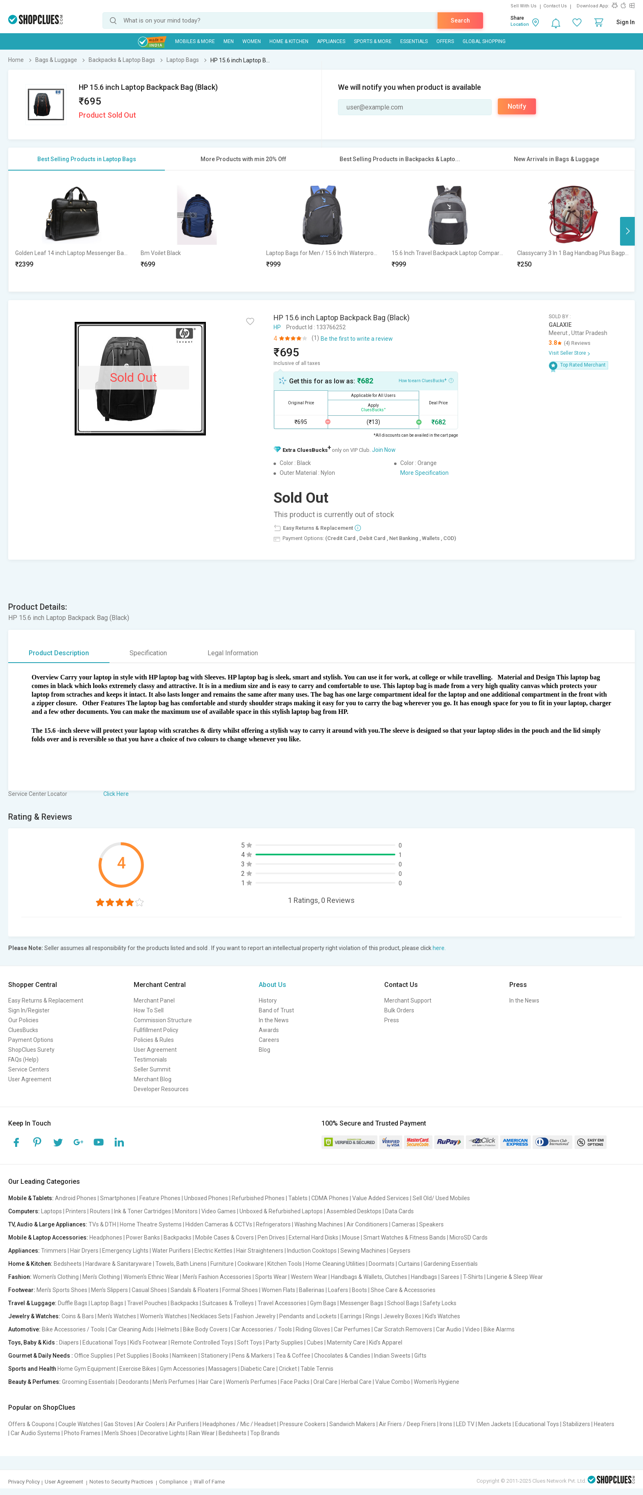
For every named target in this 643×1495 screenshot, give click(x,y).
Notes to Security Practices (121, 1482)
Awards (269, 1030)
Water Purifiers (171, 1250)
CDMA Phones (330, 1198)
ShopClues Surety (31, 1049)
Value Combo (392, 1382)
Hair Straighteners (259, 1250)
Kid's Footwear (148, 1342)
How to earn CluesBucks (426, 380)
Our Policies (23, 1020)
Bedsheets (68, 1263)
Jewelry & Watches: (34, 1316)
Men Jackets (494, 1424)
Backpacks (178, 1237)
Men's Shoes (120, 1433)
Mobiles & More (195, 41)
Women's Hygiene (436, 1382)
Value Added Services (380, 1198)
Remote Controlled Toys (202, 1342)
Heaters (604, 1424)
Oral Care (325, 1382)
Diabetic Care (258, 1368)
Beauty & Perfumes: (34, 1382)
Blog (264, 1049)
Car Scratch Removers (403, 1329)
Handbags (424, 1277)
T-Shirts (473, 1277)
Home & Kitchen (288, 41)
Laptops (51, 1211)
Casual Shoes (149, 1290)
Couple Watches (79, 1424)
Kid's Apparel (385, 1342)
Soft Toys (249, 1342)
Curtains (409, 1263)
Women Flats (278, 1290)
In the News (274, 1020)
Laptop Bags (107, 1303)
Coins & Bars (78, 1316)
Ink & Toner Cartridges (142, 1211)
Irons (446, 1424)
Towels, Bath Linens (181, 1263)
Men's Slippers (109, 1290)
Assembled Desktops (353, 1211)
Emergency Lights (125, 1250)
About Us (272, 985)
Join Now (384, 450)
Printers (76, 1211)
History (268, 1000)
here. (439, 948)
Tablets (298, 1198)
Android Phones (75, 1198)
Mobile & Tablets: (31, 1198)
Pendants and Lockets (308, 1316)
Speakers (431, 1224)
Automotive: (24, 1329)
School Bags (403, 1303)
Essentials (414, 41)
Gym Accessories (182, 1368)
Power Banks (143, 1237)
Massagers (222, 1368)
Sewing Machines (363, 1250)
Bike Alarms (499, 1329)
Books (161, 1355)
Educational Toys (104, 1342)
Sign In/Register (29, 1010)
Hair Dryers (84, 1250)
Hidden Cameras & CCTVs (218, 1224)
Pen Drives (271, 1237)
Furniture (222, 1263)
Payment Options (30, 1040)
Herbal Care (356, 1382)
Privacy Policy (24, 1482)
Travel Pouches (147, 1303)
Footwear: (21, 1290)
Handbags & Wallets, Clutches (369, 1277)
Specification (148, 653)
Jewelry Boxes (402, 1316)
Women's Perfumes (251, 1382)
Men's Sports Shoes (61, 1290)
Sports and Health (32, 1368)
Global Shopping (484, 41)
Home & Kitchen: (30, 1263)
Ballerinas (311, 1290)
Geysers (400, 1250)
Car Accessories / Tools (261, 1329)
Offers (445, 41)
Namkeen (184, 1355)
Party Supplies (284, 1342)
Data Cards (399, 1211)
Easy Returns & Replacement (45, 1000)
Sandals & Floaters (195, 1290)
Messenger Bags (361, 1303)
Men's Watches (117, 1316)
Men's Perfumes (174, 1382)
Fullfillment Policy (156, 1030)
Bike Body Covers (205, 1329)
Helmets (168, 1329)
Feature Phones (159, 1198)
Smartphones (118, 1198)
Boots (359, 1290)
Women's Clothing (56, 1277)
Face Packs (295, 1382)
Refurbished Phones (258, 1198)
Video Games (218, 1211)
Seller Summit (152, 1069)
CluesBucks (23, 1030)
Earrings (351, 1316)
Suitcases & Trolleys (228, 1303)
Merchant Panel (154, 1000)
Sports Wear (271, 1277)
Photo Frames (82, 1433)
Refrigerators (273, 1224)
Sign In (625, 22)
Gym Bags (323, 1303)
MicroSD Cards (468, 1237)
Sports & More (373, 41)
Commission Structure (163, 1020)
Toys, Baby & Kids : (33, 1342)
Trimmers (53, 1250)
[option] (71, 231)
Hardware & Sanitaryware (118, 1263)
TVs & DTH (102, 1224)
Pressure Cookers (303, 1424)
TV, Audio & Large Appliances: (47, 1224)
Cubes (315, 1342)
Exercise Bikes (137, 1368)
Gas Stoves (118, 1424)
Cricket (288, 1368)
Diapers (69, 1342)
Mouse (351, 1237)
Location (520, 24)
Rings (372, 1316)
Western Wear (309, 1277)
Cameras (403, 1224)
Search (460, 20)
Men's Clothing (101, 1277)
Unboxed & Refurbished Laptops (281, 1211)
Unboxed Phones (206, 1198)
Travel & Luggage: (32, 1303)
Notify (517, 106)
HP (277, 327)
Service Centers (28, 1069)
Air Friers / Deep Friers (407, 1424)
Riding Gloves (313, 1329)
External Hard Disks (313, 1237)
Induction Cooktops (312, 1250)
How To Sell (149, 1010)
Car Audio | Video (458, 1329)
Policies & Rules (154, 1040)
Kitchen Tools (284, 1263)
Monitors (186, 1211)
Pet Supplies (132, 1355)
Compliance (173, 1482)
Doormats (381, 1263)
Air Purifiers (184, 1424)
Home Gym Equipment (86, 1368)
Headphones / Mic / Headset (239, 1424)
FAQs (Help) (23, 1059)
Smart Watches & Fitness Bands (404, 1237)
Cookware (250, 1263)
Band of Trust (276, 1010)
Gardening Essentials (451, 1263)
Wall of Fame (209, 1482)
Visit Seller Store (567, 353)
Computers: (24, 1211)
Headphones (105, 1237)
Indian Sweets (392, 1355)
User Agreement (29, 1079)
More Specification (424, 472)
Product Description (59, 653)
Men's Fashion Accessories (216, 1277)
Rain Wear (202, 1433)
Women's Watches (163, 1316)
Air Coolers (151, 1424)
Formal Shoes (240, 1290)
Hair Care (210, 1382)
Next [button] (627, 231)
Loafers (338, 1290)
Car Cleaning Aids (131, 1329)
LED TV (465, 1424)
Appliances (331, 41)
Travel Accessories (282, 1303)
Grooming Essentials (88, 1382)
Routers (100, 1211)
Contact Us (555, 6)
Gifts (420, 1355)
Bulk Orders (399, 1010)
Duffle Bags (72, 1303)
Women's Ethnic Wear (151, 1277)
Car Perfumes (352, 1329)
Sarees (450, 1277)
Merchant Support (407, 1000)
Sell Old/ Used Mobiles (441, 1198)
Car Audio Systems (35, 1433)
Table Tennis (317, 1368)
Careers (269, 1040)
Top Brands (265, 1433)
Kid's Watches (442, 1316)
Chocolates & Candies (342, 1355)
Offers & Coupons (31, 1424)
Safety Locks (439, 1303)
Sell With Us (523, 6)
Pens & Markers (252, 1355)
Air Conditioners (367, 1224)
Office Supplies (93, 1355)
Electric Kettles (213, 1250)
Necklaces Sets (210, 1316)
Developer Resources (161, 1089)
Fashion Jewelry (255, 1316)
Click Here (116, 794)
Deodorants (134, 1382)
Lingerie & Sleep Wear (515, 1277)
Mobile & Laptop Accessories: (48, 1237)
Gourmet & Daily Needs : (40, 1355)
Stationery (214, 1355)
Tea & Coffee (293, 1355)
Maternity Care (346, 1342)
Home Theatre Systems (151, 1224)
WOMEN (251, 41)
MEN (228, 41)
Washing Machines (318, 1224)
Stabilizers (576, 1424)
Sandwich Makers (352, 1424)
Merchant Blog (152, 1079)
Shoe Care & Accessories (403, 1290)
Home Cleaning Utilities (335, 1263)
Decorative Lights (162, 1433)
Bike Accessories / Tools (73, 1329)
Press (391, 1020)
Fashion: (20, 1277)
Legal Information (232, 653)
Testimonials (150, 1059)
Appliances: (24, 1250)
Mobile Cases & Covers (224, 1237)
